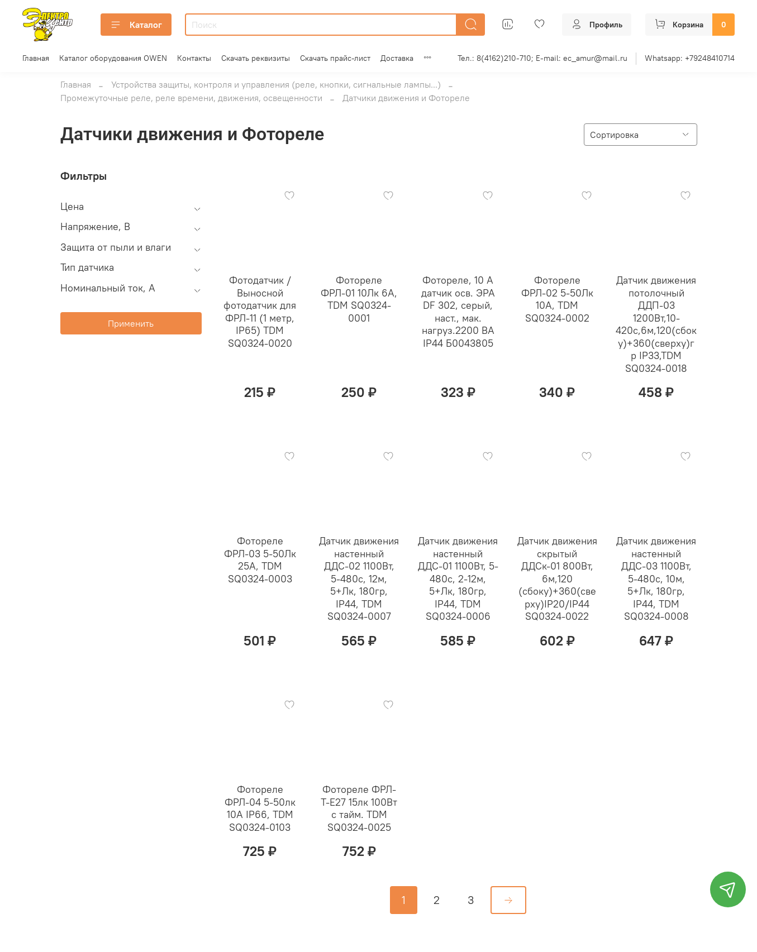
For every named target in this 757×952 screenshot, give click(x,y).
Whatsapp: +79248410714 (690, 58)
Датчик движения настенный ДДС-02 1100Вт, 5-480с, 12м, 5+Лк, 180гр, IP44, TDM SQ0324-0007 (359, 578)
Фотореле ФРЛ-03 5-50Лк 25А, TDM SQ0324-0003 (260, 559)
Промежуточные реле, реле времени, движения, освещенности (191, 97)
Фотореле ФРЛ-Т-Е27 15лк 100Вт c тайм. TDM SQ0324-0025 (359, 808)
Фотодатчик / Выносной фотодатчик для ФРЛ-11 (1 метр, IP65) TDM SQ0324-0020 (259, 312)
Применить (131, 323)
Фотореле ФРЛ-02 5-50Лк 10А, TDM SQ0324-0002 (557, 299)
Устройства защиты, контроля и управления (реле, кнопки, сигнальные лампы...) (276, 84)
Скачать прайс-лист (335, 58)
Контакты (194, 58)
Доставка (396, 58)
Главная (35, 58)
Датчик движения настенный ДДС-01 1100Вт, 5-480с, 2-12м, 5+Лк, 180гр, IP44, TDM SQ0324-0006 (458, 578)
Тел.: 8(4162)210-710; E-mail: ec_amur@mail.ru (542, 58)
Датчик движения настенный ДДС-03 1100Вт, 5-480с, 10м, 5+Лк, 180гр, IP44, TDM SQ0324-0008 (656, 578)
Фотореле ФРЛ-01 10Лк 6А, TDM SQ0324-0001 (359, 299)
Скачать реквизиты (255, 58)
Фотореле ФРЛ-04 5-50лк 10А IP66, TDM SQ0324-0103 (260, 808)
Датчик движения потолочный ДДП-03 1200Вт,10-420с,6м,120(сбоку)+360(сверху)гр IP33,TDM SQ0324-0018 (656, 324)
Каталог (136, 24)
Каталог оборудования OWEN (113, 58)
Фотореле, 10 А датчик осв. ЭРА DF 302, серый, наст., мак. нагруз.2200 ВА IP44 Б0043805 (458, 312)
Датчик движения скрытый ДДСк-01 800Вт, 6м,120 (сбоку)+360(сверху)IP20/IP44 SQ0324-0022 (557, 578)
